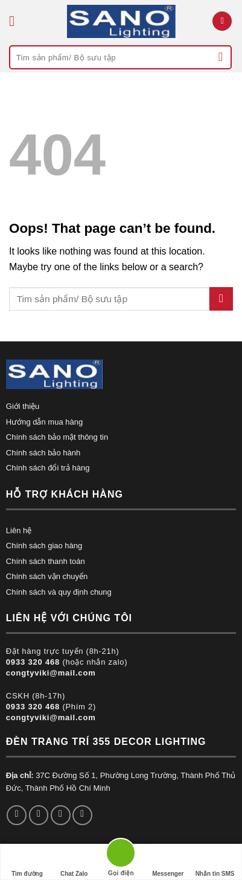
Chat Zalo (74, 862)
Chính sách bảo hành (43, 452)
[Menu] (16, 21)
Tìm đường (27, 862)
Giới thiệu (22, 406)
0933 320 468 (33, 661)
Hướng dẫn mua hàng (44, 421)
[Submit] (221, 57)
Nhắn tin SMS (215, 862)
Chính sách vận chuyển (47, 576)
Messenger (167, 862)
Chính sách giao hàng (44, 545)
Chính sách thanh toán (45, 561)
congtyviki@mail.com (51, 672)
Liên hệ (18, 530)
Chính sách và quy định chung (59, 592)
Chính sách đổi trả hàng (48, 467)
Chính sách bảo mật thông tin (57, 437)
